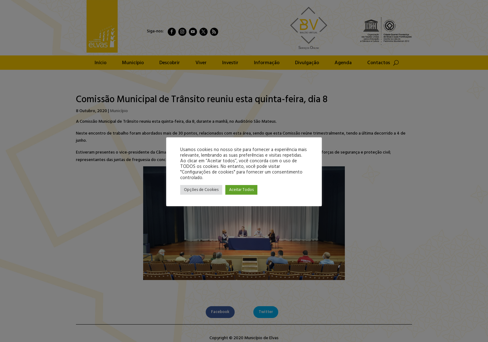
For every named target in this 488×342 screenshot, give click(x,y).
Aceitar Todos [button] (241, 190)
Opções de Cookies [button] (201, 190)
